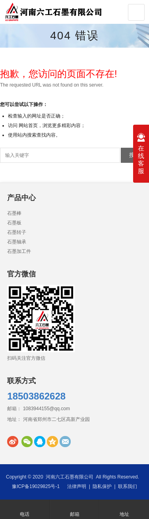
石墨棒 (14, 213)
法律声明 (76, 486)
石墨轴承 (16, 242)
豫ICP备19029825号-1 (36, 486)
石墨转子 (16, 232)
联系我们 (127, 486)
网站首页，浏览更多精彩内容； (52, 125)
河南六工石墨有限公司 (69, 477)
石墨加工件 (19, 251)
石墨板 (14, 223)
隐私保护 (102, 486)
